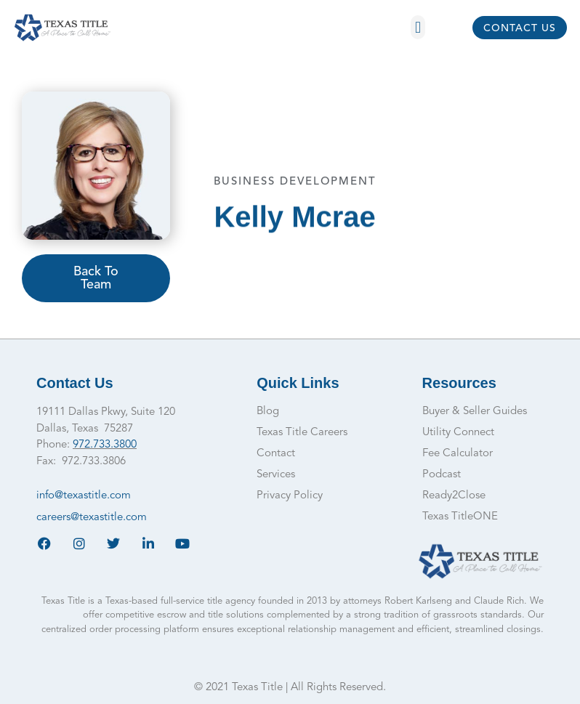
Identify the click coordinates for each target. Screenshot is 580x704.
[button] (417, 27)
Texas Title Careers (302, 432)
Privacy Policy (290, 495)
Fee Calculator (457, 453)
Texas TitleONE (460, 516)
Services (276, 474)
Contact (276, 453)
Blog (268, 411)
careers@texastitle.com (91, 517)
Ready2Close (454, 495)
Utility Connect (458, 432)
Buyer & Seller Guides (474, 411)
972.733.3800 (105, 445)
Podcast (441, 474)
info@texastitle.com (83, 495)
